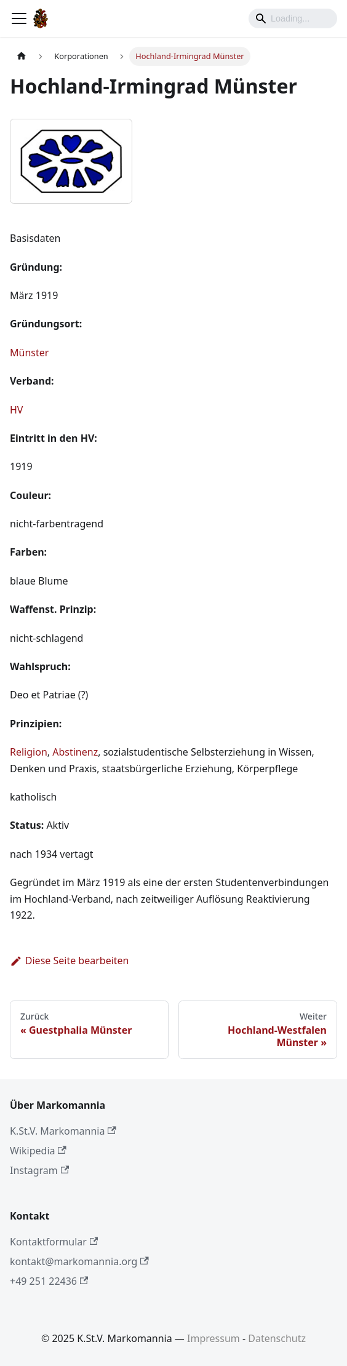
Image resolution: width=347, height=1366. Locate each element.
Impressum (213, 1338)
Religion (28, 752)
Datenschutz (277, 1338)
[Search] (293, 18)
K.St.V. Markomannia (63, 1131)
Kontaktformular (54, 1241)
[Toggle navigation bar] (19, 18)
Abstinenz (75, 752)
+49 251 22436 (49, 1281)
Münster (29, 352)
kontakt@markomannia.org (79, 1261)
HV (16, 410)
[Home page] (21, 56)
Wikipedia (38, 1150)
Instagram (39, 1170)
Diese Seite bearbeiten (69, 960)
